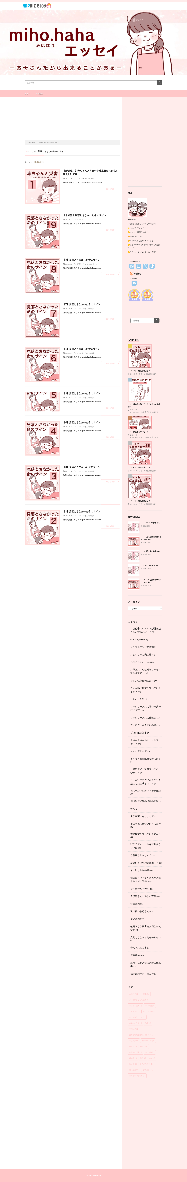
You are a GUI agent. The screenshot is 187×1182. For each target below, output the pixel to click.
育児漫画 (39, 93)
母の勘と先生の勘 (139, 870)
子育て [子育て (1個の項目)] (133, 1046)
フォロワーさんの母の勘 (143, 725)
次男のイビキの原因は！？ (144, 862)
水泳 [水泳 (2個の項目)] (152, 1058)
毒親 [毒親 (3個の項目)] (143, 1058)
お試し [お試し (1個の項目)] (145, 994)
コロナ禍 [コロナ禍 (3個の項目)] (149, 1006)
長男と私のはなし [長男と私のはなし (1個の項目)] (137, 1076)
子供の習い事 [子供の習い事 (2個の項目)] (148, 1041)
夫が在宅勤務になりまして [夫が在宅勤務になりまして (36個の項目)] (141, 1035)
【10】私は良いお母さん (150, 551)
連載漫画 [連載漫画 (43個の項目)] (148, 1070)
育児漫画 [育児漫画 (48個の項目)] (134, 1070)
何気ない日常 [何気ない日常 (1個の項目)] (135, 1023)
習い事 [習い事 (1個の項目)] (133, 1064)
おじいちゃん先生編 (137, 412)
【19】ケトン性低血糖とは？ (139, 467)
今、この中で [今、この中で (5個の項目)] (149, 1011)
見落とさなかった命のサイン (87, 264)
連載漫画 (155, 412)
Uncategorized (137, 639)
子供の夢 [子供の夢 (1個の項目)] (133, 1041)
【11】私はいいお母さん (150, 523)
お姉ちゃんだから (139, 662)
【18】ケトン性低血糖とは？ (139, 371)
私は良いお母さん (139, 911)
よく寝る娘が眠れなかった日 (145, 758)
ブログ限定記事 (138, 732)
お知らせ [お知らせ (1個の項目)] (133, 994)
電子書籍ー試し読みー (142, 973)
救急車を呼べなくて (137, 437)
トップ (27, 93)
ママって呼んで (138, 751)
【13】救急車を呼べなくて (141, 432)
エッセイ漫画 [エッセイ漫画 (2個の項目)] (135, 1006)
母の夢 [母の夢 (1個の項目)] (133, 1058)
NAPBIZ (98, 1175)
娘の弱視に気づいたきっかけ (145, 823)
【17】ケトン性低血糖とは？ (139, 501)
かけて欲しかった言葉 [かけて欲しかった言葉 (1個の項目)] (139, 1000)
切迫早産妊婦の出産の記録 (144, 801)
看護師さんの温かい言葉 (143, 896)
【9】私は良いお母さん (150, 565)
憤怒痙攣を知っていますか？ (145, 833)
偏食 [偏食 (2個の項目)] (148, 1023)
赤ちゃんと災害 (138, 947)
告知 (132, 808)
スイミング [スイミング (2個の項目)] (134, 1011)
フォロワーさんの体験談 (85, 178)
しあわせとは (137, 699)
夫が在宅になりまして (142, 816)
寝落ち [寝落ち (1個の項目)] (144, 1046)
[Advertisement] (72, 119)
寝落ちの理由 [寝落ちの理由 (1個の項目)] (135, 1052)
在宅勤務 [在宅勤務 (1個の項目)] (133, 1029)
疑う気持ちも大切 (139, 888)
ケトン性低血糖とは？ (148, 374)
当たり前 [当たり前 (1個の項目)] (149, 1052)
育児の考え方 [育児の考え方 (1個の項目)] (146, 1064)
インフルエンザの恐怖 (142, 646)
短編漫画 (148, 437)
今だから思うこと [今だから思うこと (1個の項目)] (137, 1017)
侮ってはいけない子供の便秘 (145, 790)
